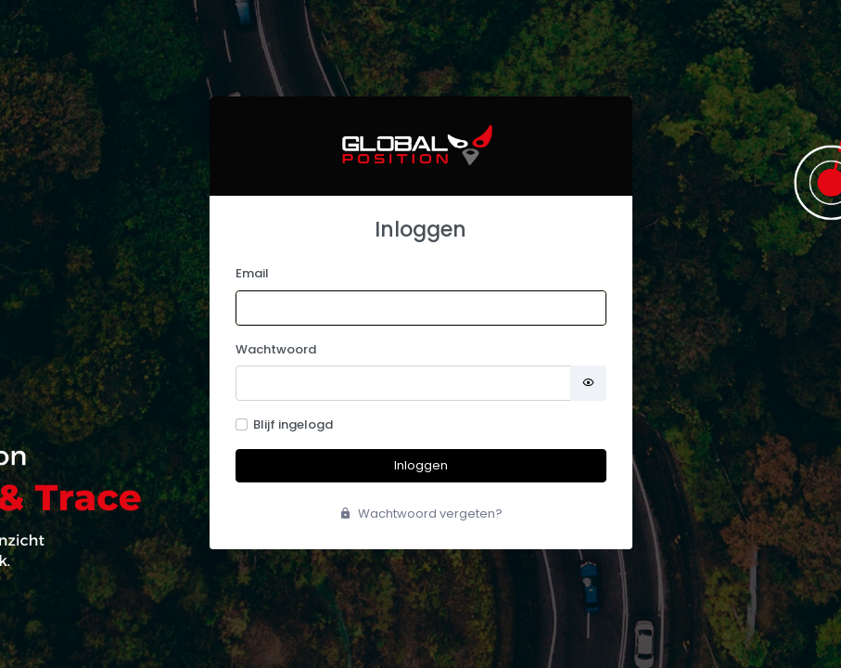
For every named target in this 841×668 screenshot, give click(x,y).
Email (252, 273)
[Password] (403, 383)
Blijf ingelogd (293, 424)
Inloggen (421, 465)
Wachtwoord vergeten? (421, 513)
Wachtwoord (276, 349)
